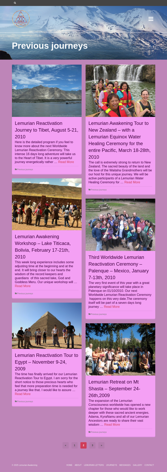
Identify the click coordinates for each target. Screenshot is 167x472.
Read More (66, 162)
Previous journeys (25, 169)
